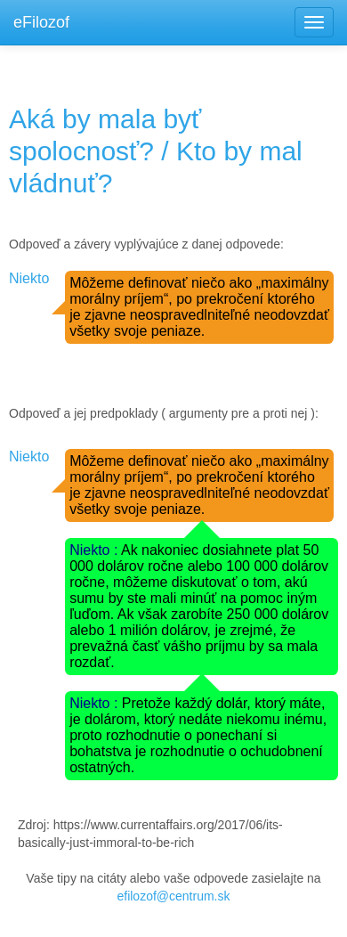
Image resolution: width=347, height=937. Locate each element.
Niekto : (95, 550)
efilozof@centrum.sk (173, 896)
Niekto (29, 278)
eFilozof (41, 22)
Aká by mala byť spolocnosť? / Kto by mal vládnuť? (156, 151)
